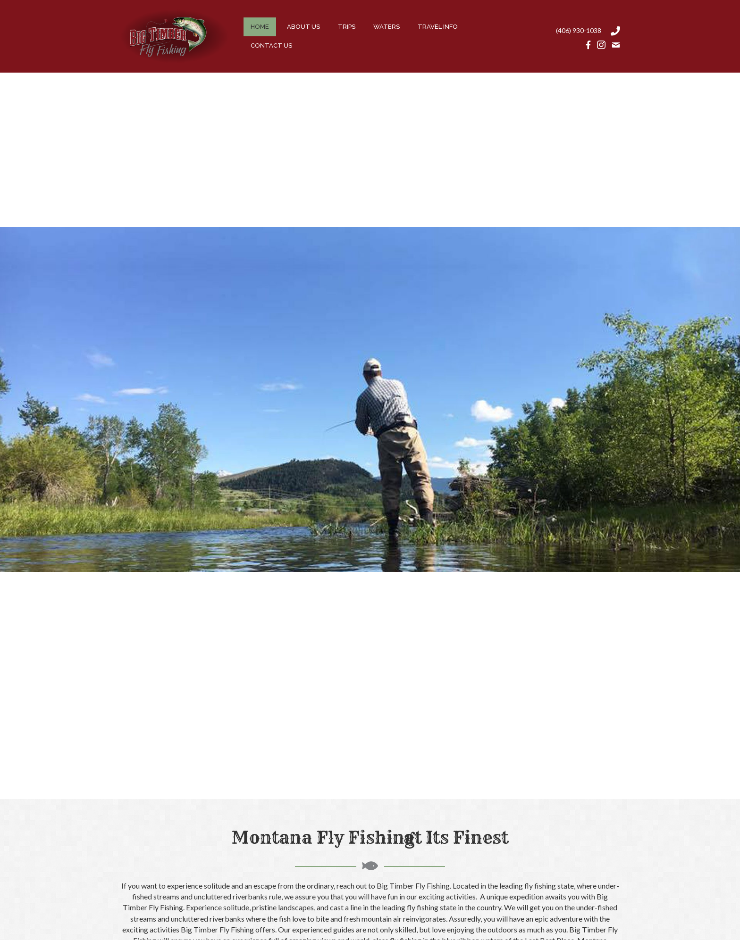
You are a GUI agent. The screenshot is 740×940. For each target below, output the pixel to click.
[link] (260, 26)
